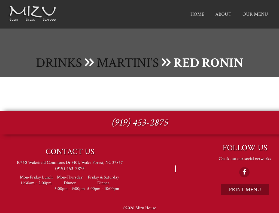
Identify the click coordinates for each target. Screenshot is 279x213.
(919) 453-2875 (139, 122)
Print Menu (245, 189)
